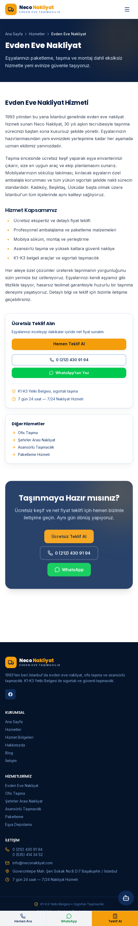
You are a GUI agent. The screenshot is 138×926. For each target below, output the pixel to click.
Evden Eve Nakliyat (21, 785)
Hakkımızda (15, 745)
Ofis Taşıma (25, 432)
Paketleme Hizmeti (31, 454)
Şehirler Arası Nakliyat (33, 440)
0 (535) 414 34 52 (27, 854)
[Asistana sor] (126, 898)
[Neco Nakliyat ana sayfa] (32, 9)
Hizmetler (37, 34)
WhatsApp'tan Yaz (69, 373)
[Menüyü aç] (127, 9)
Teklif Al (115, 918)
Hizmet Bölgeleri (19, 737)
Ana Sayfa (14, 34)
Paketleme (14, 816)
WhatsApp (69, 572)
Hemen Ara (23, 918)
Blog (9, 753)
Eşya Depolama (18, 824)
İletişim (11, 760)
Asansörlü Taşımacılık (33, 447)
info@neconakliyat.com (32, 863)
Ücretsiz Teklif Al (69, 539)
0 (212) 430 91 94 (69, 360)
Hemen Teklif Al (69, 343)
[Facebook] (10, 694)
